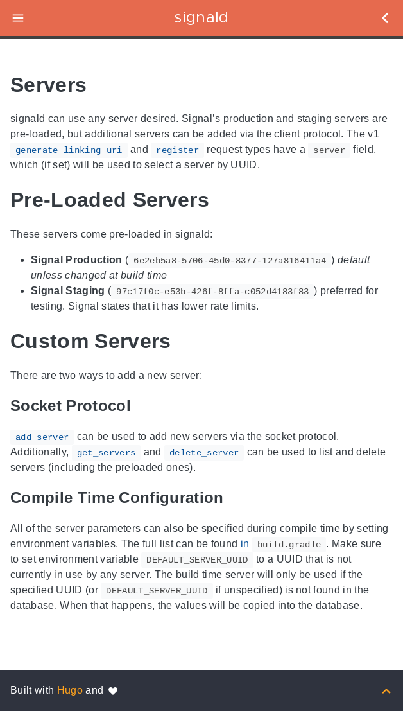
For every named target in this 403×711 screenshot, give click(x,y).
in (284, 544)
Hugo (70, 690)
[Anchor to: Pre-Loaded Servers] (227, 200)
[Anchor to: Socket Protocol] (145, 406)
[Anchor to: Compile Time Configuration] (238, 498)
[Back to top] (386, 690)
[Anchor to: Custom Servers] (189, 341)
